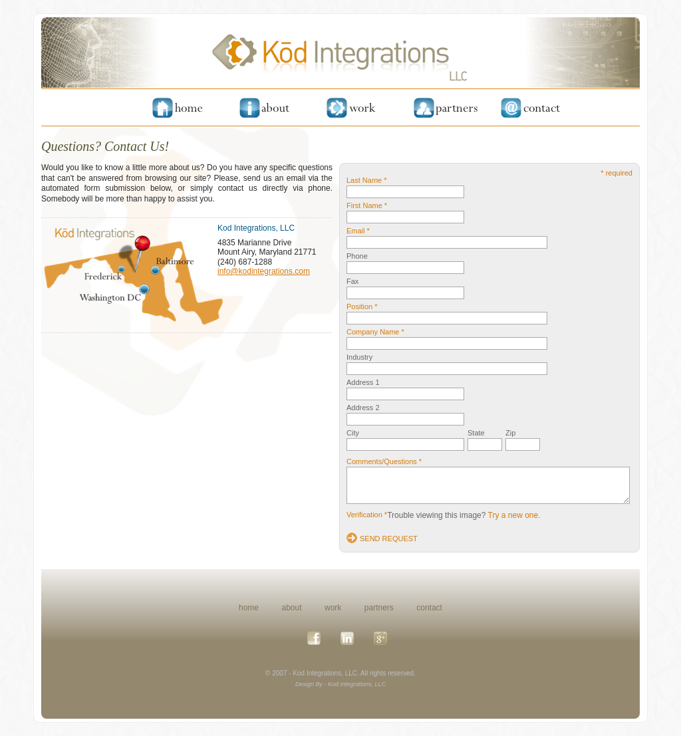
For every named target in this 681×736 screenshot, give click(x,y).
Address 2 (363, 408)
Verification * (366, 515)
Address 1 (363, 382)
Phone (357, 256)
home (249, 607)
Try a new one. (514, 515)
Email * (358, 231)
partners (379, 607)
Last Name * (366, 180)
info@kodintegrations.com (263, 271)
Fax (352, 281)
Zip (510, 433)
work (333, 607)
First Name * (366, 205)
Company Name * (375, 332)
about (292, 607)
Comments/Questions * (384, 461)
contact (429, 607)
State (476, 433)
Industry (359, 357)
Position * (361, 306)
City (352, 433)
